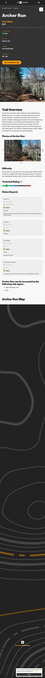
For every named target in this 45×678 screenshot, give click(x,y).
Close (29, 674)
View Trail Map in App (11, 62)
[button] (7, 2)
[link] (21, 181)
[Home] (22, 2)
